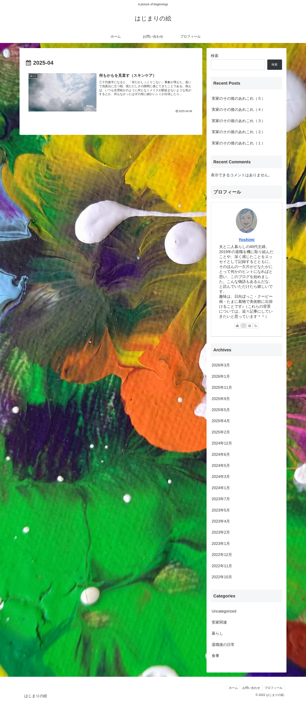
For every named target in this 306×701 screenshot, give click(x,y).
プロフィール (273, 688)
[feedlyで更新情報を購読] (249, 325)
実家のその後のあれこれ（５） (238, 98)
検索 (214, 56)
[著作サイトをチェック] (237, 325)
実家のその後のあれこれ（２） (238, 132)
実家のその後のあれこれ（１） (238, 143)
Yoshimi (246, 239)
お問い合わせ (251, 688)
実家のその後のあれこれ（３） (238, 121)
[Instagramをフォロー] (243, 325)
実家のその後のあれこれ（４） (238, 109)
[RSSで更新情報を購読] (255, 325)
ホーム (233, 688)
